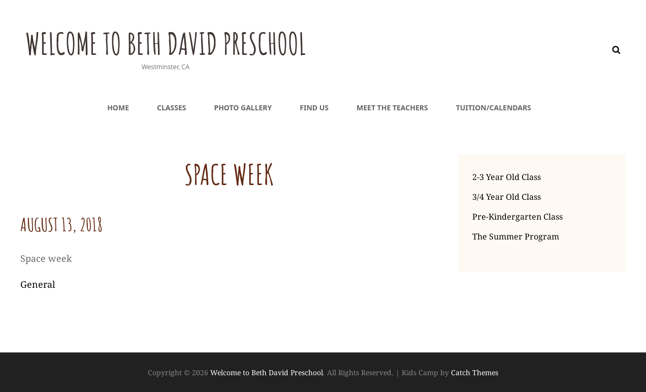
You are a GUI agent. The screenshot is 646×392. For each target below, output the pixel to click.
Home (118, 107)
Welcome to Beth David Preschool (194, 41)
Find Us (314, 107)
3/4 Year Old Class (506, 196)
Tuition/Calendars (493, 107)
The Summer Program (515, 236)
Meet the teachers (392, 107)
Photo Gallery (243, 107)
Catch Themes (474, 372)
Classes (171, 107)
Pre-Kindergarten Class (517, 216)
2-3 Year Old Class (506, 177)
